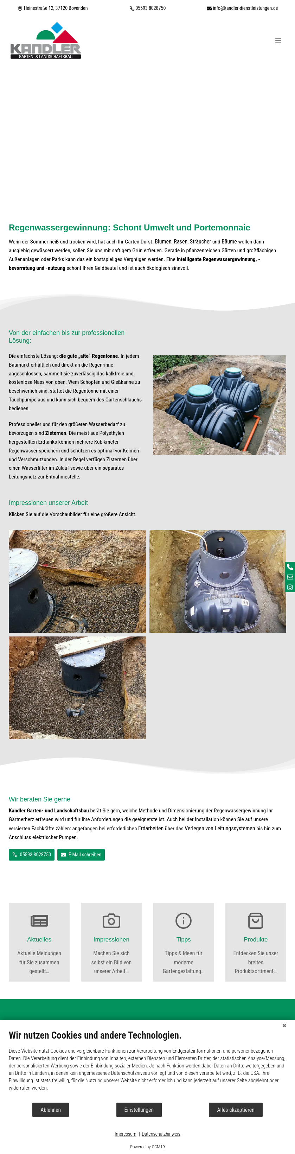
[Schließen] (284, 1025)
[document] (147, 1066)
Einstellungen (139, 1110)
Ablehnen (50, 1110)
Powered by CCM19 (147, 1146)
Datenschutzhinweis (161, 1134)
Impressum (125, 1134)
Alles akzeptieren (235, 1110)
